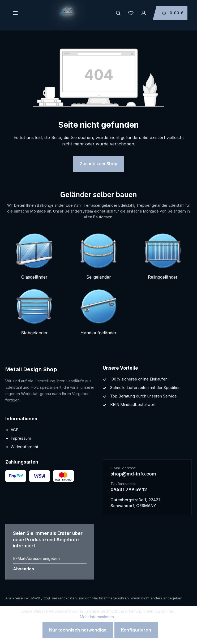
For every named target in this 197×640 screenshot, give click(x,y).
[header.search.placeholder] (118, 13)
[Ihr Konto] (143, 13)
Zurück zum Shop (99, 163)
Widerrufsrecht (24, 446)
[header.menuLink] (15, 13)
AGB (15, 429)
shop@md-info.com (133, 474)
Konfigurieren (136, 630)
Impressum (21, 438)
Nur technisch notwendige (78, 630)
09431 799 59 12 (128, 489)
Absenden (23, 568)
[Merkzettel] (131, 13)
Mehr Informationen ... (98, 617)
